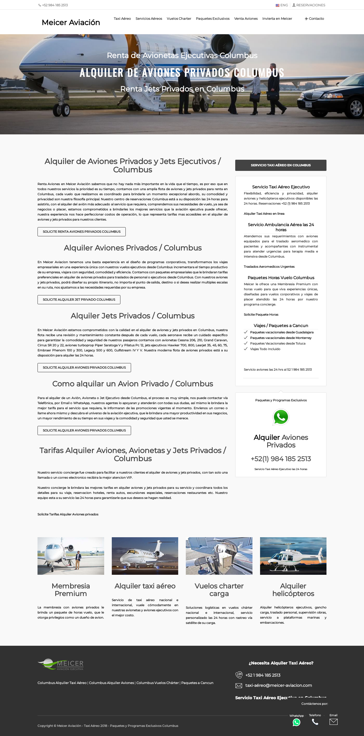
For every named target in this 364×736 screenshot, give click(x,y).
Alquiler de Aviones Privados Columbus (182, 72)
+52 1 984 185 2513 (262, 675)
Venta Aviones (246, 18)
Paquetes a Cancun (197, 683)
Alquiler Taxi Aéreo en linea (264, 214)
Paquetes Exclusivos (212, 18)
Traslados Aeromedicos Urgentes (269, 266)
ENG (282, 5)
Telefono (315, 719)
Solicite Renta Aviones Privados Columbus (81, 232)
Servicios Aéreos (149, 18)
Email (334, 719)
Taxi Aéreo (122, 18)
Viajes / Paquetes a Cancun (281, 325)
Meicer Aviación (71, 22)
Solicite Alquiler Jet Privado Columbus (79, 299)
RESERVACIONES (310, 5)
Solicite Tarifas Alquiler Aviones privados (68, 514)
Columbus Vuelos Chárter (157, 683)
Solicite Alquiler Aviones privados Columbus (84, 367)
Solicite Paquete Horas (261, 314)
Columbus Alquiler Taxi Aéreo (62, 683)
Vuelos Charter (179, 18)
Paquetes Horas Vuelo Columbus (281, 277)
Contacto (314, 18)
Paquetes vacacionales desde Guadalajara (282, 332)
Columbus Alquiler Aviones (111, 683)
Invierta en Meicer (277, 18)
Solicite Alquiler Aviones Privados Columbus (84, 430)
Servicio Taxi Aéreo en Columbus (281, 165)
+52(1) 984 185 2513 (281, 458)
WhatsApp (296, 720)
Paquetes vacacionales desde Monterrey (281, 338)
